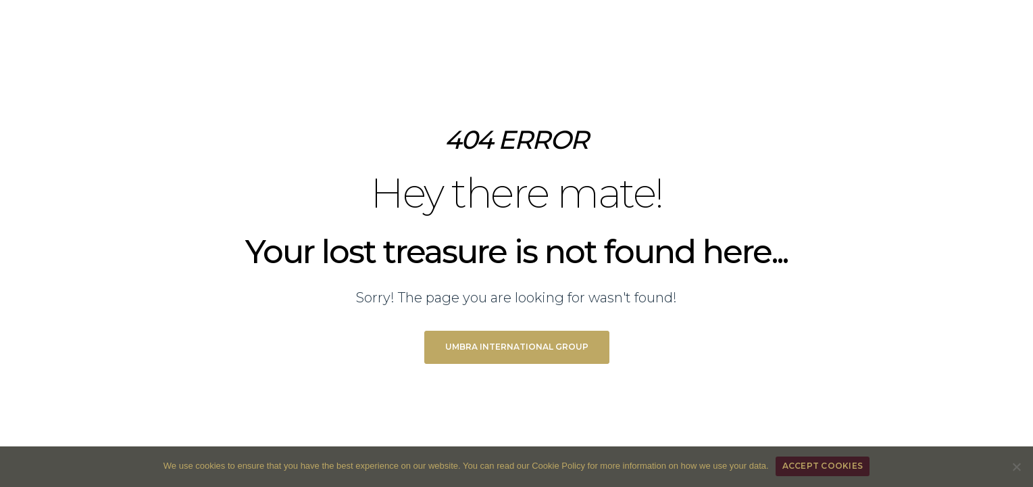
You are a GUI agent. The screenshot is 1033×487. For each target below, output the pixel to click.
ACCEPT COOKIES (822, 466)
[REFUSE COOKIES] (1016, 466)
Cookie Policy (558, 466)
